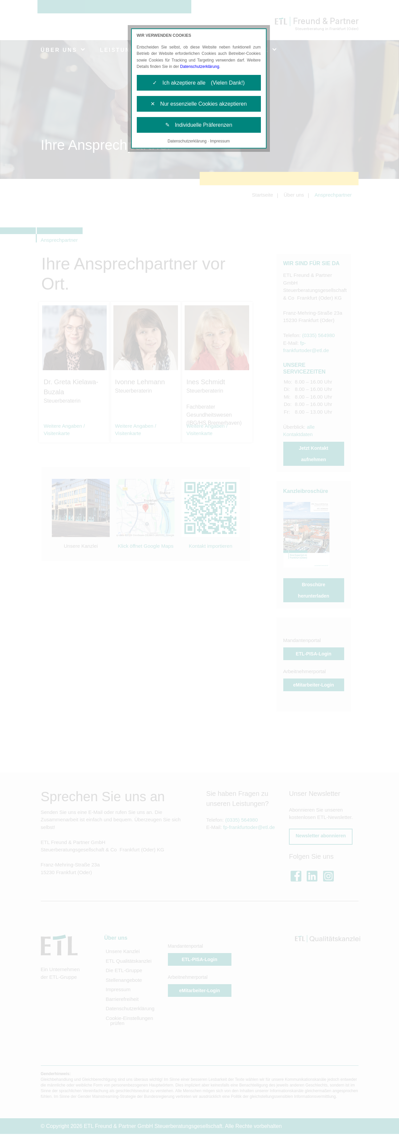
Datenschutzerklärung (199, 66)
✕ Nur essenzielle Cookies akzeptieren (199, 104)
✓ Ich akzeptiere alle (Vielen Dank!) (198, 83)
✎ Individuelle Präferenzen (198, 125)
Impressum (220, 141)
